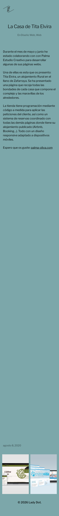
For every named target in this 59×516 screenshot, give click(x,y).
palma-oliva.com (42, 147)
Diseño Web (28, 35)
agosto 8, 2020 (12, 445)
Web (39, 35)
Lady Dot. (35, 502)
